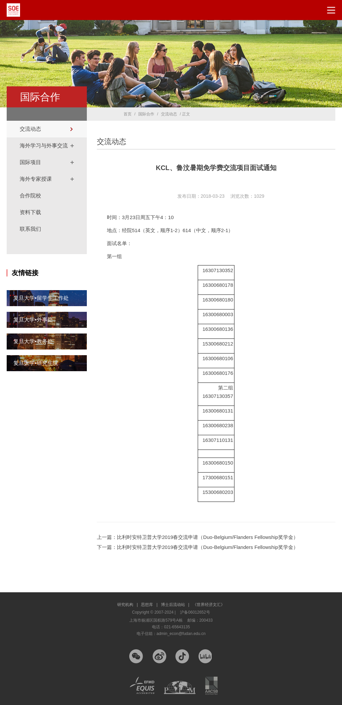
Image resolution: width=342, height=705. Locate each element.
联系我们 (30, 229)
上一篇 (197, 537)
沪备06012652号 (195, 612)
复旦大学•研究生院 (35, 363)
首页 (128, 114)
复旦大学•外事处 (33, 319)
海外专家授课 (36, 179)
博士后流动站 (175, 604)
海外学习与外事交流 (44, 145)
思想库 (149, 604)
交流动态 (30, 129)
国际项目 (30, 162)
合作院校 (30, 195)
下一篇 (197, 547)
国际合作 (146, 114)
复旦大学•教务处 (33, 341)
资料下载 (30, 212)
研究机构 (127, 604)
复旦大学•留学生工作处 (41, 298)
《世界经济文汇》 (209, 604)
